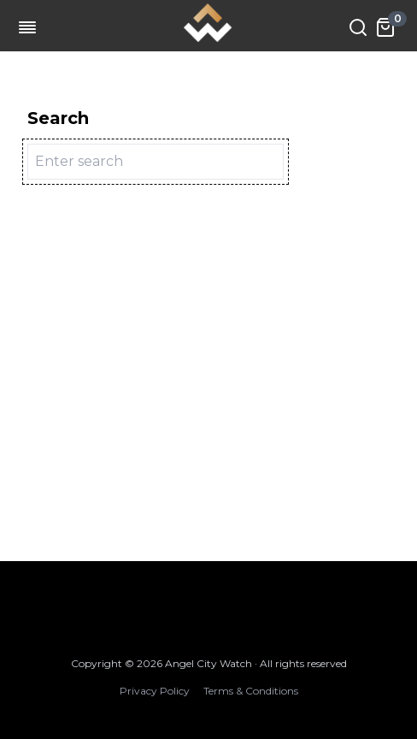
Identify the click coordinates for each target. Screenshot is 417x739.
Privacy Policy (155, 690)
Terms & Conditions (250, 690)
